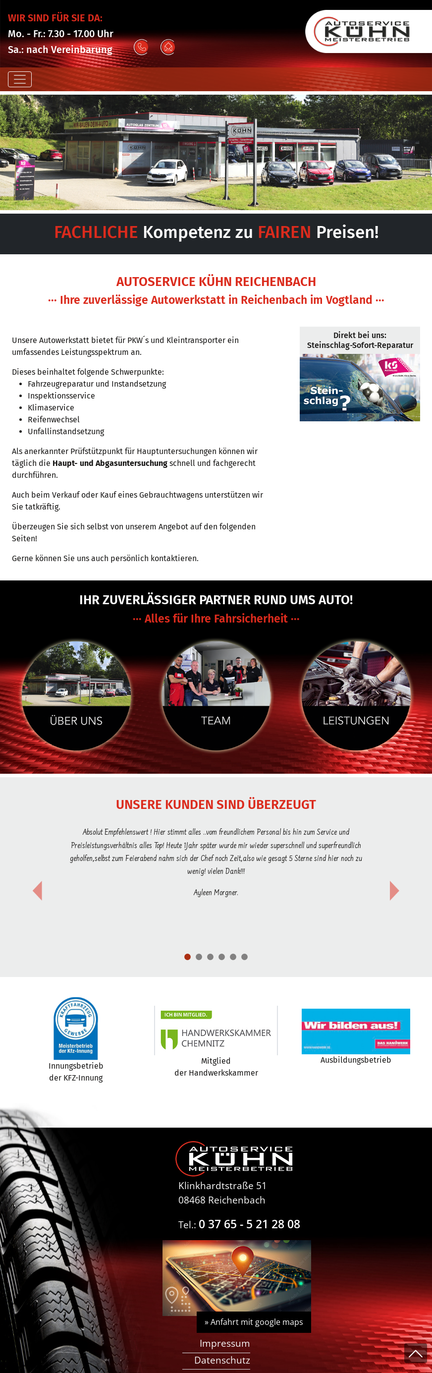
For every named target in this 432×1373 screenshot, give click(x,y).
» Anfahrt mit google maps (254, 1321)
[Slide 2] (210, 957)
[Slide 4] (233, 957)
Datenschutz (222, 1360)
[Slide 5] (244, 957)
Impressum (225, 1343)
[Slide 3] (221, 957)
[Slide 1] (187, 957)
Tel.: (239, 1224)
